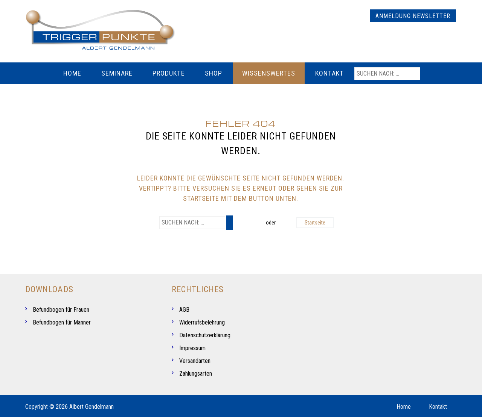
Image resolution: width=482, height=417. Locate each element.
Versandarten (194, 360)
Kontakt (329, 73)
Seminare (117, 73)
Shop (213, 73)
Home (72, 73)
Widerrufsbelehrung (202, 322)
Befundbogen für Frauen (61, 309)
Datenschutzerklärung (204, 335)
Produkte (169, 73)
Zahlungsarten (195, 373)
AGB (184, 309)
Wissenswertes (268, 73)
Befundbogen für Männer (62, 322)
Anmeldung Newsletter (412, 16)
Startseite (315, 223)
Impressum (192, 348)
